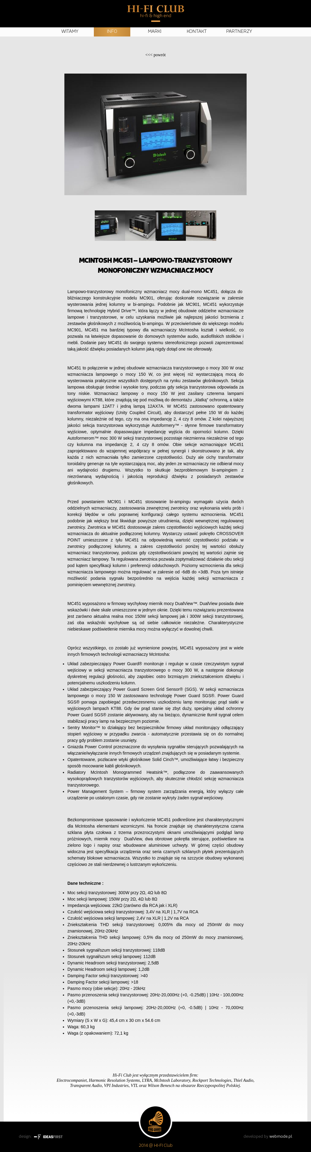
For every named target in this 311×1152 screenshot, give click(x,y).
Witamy (69, 31)
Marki (154, 31)
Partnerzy (239, 31)
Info (112, 31)
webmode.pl (280, 1137)
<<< (155, 55)
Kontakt (197, 31)
